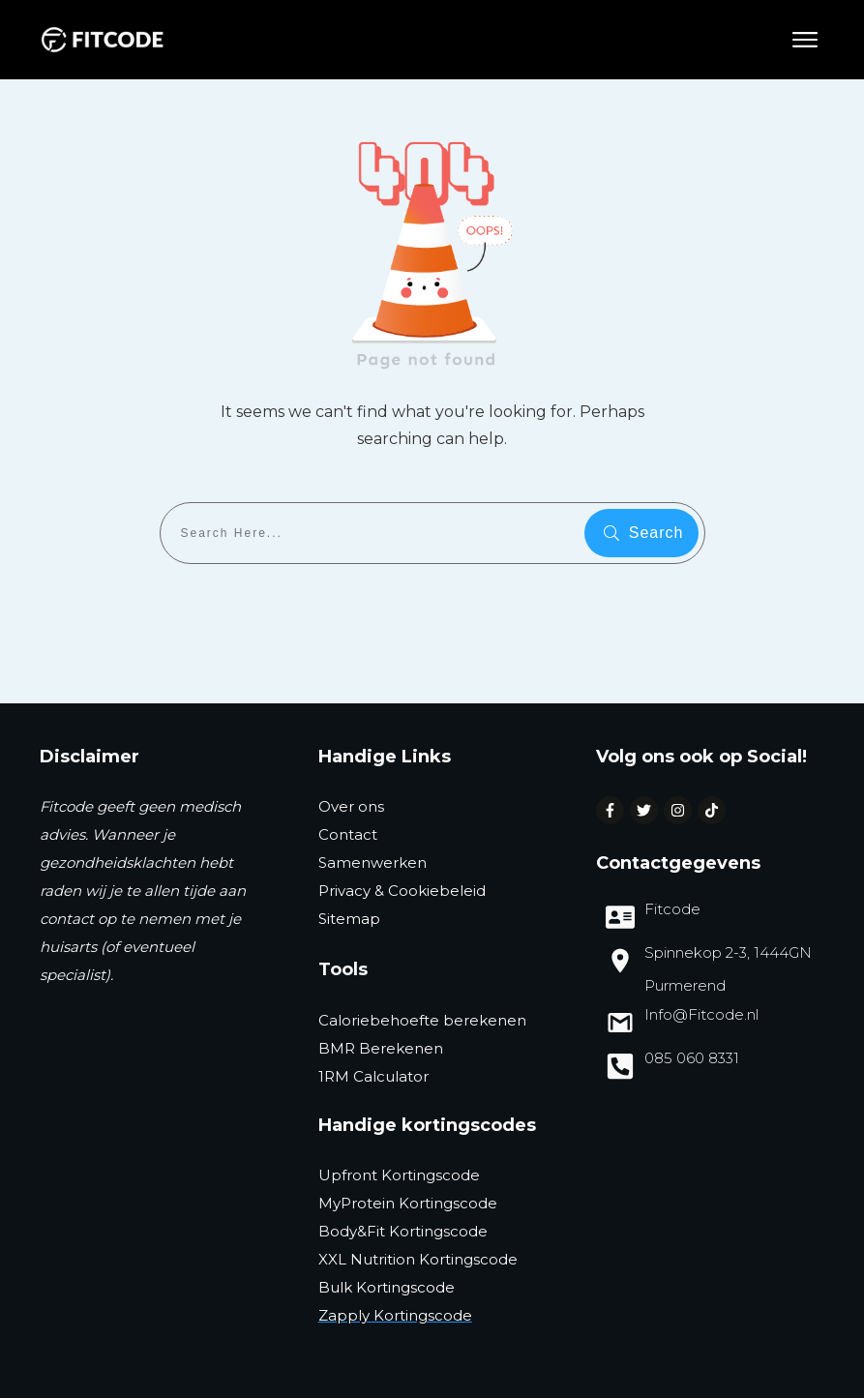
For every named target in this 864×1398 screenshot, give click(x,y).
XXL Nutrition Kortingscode (418, 1259)
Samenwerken (372, 862)
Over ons (351, 806)
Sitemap (349, 918)
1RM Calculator (373, 1076)
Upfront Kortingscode (399, 1175)
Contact (347, 834)
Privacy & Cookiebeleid (402, 890)
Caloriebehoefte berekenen (422, 1020)
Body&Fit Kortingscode (403, 1231)
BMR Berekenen (380, 1048)
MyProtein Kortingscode (407, 1203)
